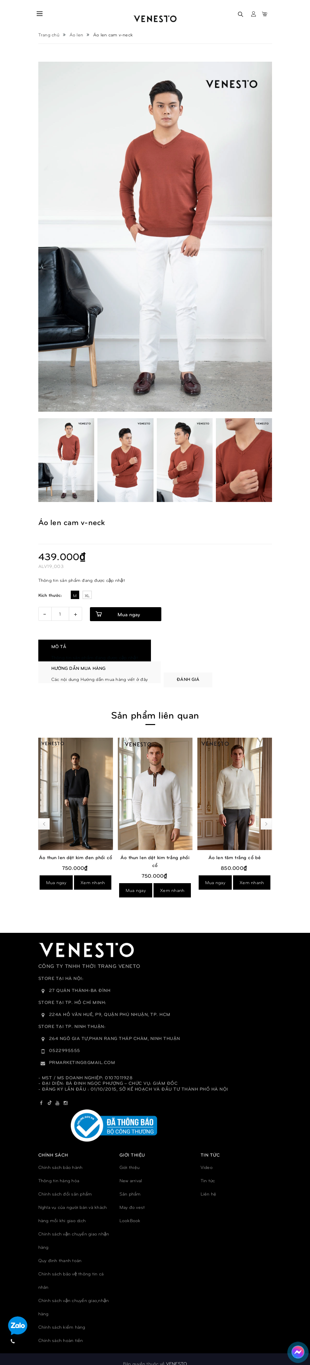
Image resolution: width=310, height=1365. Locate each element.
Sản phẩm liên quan (154, 705)
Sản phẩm (130, 1184)
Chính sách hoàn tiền (60, 1331)
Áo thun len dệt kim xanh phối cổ (75, 852)
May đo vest (132, 1198)
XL (87, 595)
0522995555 (64, 1041)
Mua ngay (129, 614)
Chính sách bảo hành (60, 1158)
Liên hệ (209, 1184)
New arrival (130, 1171)
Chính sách (53, 1145)
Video (207, 1158)
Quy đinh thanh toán (60, 1251)
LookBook (130, 1211)
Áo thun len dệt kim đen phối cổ (155, 848)
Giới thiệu (129, 1158)
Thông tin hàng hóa (59, 1171)
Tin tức (208, 1171)
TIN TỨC (210, 1145)
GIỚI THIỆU (132, 1145)
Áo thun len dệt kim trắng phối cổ (234, 852)
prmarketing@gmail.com (82, 1053)
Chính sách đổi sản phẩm (65, 1184)
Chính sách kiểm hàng (61, 1318)
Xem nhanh (93, 881)
